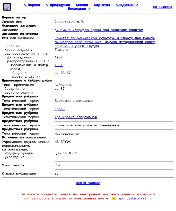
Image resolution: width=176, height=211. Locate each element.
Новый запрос (88, 183)
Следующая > (127, 5)
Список (82, 5)
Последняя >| (80, 9)
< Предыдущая (58, 5)
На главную (163, 7)
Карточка (102, 5)
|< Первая (31, 5)
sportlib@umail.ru (135, 198)
